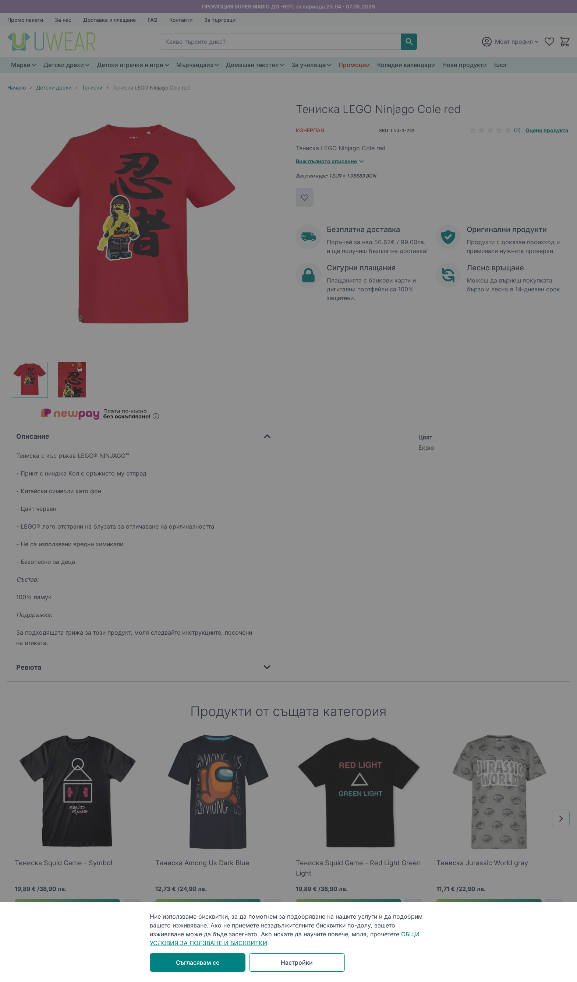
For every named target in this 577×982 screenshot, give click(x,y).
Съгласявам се (197, 962)
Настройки (297, 962)
